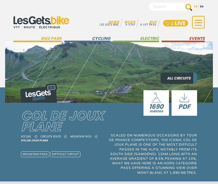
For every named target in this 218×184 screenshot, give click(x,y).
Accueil (26, 137)
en (201, 6)
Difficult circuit (65, 154)
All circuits (179, 78)
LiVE (175, 23)
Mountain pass (81, 137)
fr (195, 6)
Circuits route (51, 137)
